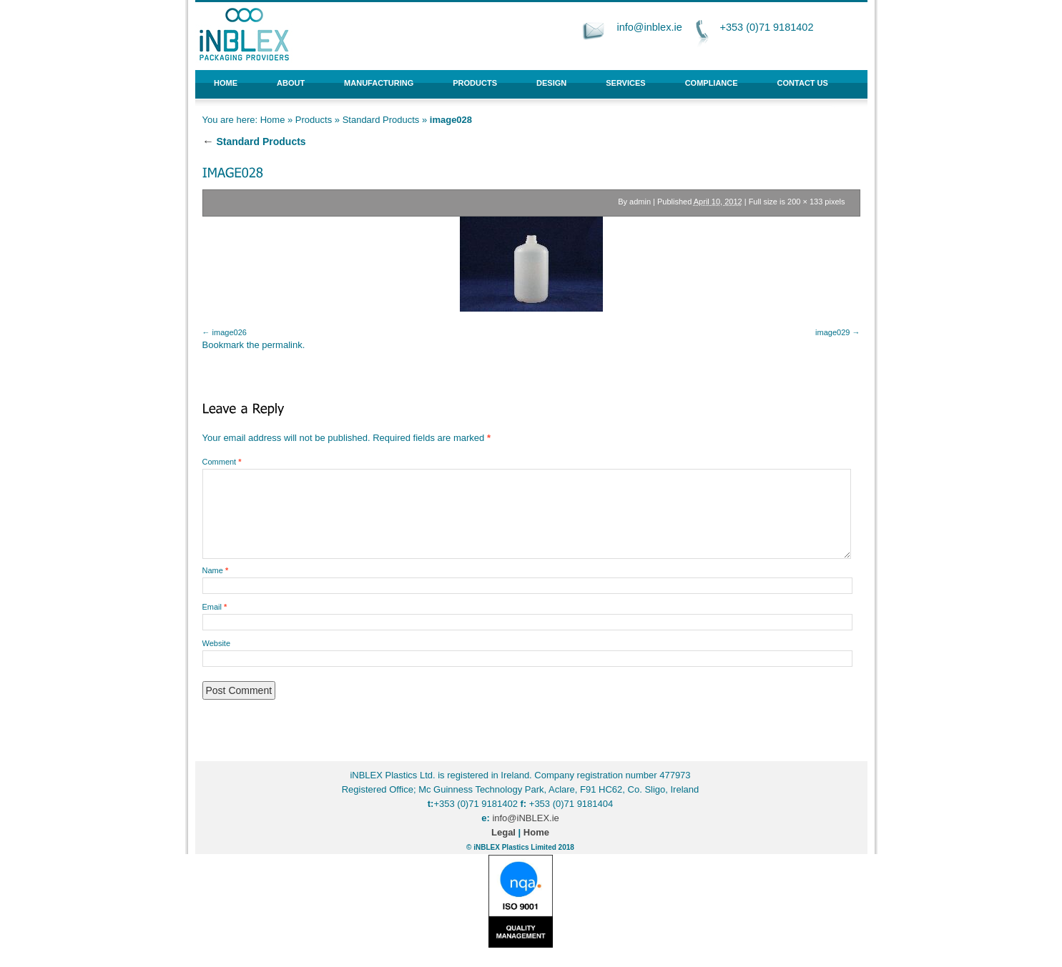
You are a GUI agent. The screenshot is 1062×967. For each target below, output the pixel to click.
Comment (222, 461)
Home (225, 83)
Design (551, 83)
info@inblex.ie (649, 27)
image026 (229, 332)
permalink (282, 344)
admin (640, 201)
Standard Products (381, 119)
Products (475, 83)
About (291, 83)
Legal (503, 832)
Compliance (711, 83)
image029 (832, 332)
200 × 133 (804, 201)
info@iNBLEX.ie (525, 818)
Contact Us (802, 83)
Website (216, 643)
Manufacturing (378, 83)
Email (214, 606)
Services (625, 83)
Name (215, 570)
